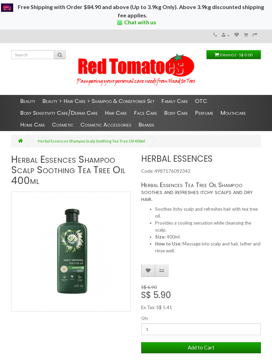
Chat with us (136, 22)
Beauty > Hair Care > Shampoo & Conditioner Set (98, 101)
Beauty (27, 101)
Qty (144, 318)
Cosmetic (63, 125)
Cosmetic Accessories (105, 125)
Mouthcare (233, 113)
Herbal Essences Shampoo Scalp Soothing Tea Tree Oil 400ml (91, 141)
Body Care (176, 113)
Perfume (204, 113)
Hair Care (116, 113)
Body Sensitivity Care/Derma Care (59, 113)
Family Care (174, 101)
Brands (146, 125)
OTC (201, 101)
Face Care (145, 113)
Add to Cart (201, 347)
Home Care (32, 125)
